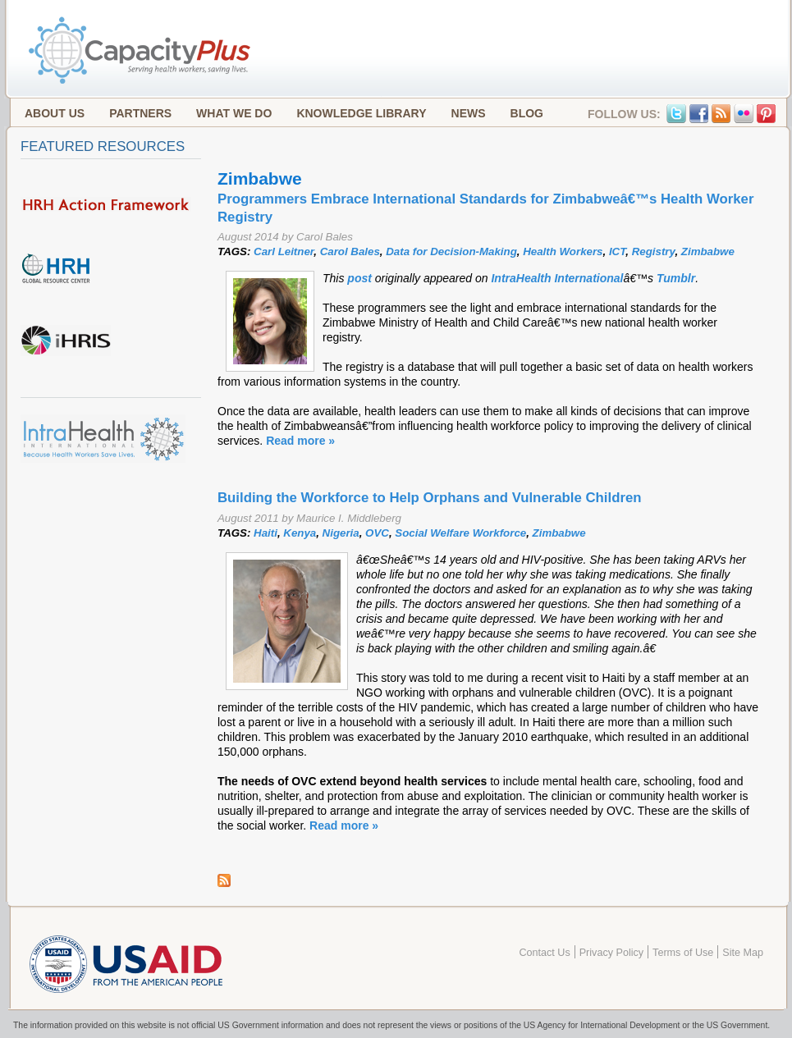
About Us (55, 113)
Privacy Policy (611, 952)
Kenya (299, 533)
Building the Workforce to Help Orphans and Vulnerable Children (429, 497)
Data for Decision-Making (451, 251)
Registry (653, 251)
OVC (377, 533)
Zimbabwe (708, 251)
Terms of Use (682, 952)
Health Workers (562, 251)
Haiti (265, 533)
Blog (526, 113)
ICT (617, 251)
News (468, 113)
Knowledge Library (361, 113)
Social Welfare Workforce (460, 533)
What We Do (234, 113)
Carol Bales (350, 251)
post (360, 278)
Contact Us (544, 952)
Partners (140, 113)
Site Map (742, 952)
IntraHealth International (557, 278)
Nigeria (341, 533)
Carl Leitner (284, 251)
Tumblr (676, 278)
